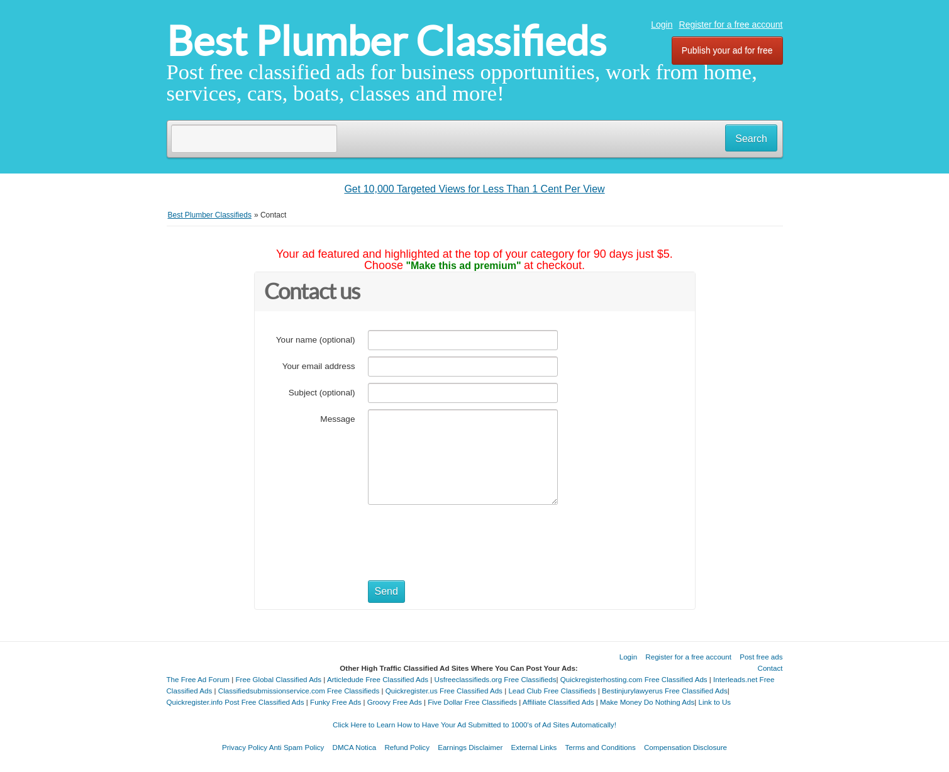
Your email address (318, 366)
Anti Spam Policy (297, 747)
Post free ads (761, 657)
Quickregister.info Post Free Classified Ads (235, 702)
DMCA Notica (355, 747)
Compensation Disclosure (685, 747)
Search (751, 138)
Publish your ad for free (727, 50)
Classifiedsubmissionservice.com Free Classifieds (298, 691)
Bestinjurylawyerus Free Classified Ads (665, 691)
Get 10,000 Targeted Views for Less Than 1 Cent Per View (474, 189)
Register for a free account (731, 24)
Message (337, 419)
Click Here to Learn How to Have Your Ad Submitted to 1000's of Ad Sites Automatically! (474, 724)
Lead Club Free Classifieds (552, 691)
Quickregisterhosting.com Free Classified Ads (634, 679)
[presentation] (463, 535)
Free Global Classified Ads (279, 679)
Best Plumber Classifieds (386, 41)
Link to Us (715, 702)
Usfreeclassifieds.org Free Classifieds (496, 679)
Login (661, 24)
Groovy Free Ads (394, 702)
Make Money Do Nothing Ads (647, 702)
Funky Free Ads (335, 702)
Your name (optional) (315, 340)
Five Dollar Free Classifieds (472, 702)
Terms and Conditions (600, 747)
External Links (534, 747)
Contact (770, 668)
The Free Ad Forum (198, 679)
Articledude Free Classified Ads (377, 679)
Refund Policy (407, 747)
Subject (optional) (322, 392)
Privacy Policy (244, 747)
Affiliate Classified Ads (558, 702)
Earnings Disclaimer (470, 747)
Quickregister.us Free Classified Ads (444, 691)
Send (386, 591)
